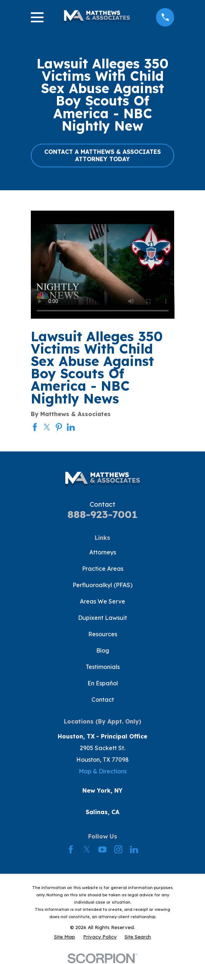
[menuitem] (64, 937)
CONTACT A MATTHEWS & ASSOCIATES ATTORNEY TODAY (102, 155)
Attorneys (102, 552)
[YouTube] (102, 849)
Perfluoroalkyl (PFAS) (102, 585)
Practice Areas (102, 568)
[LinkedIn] (134, 849)
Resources (102, 634)
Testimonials (103, 666)
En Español (102, 683)
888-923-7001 (102, 514)
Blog (102, 650)
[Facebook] (71, 849)
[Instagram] (118, 849)
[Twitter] (87, 849)
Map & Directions (103, 771)
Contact (102, 699)
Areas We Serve (102, 601)
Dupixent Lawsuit (102, 617)
